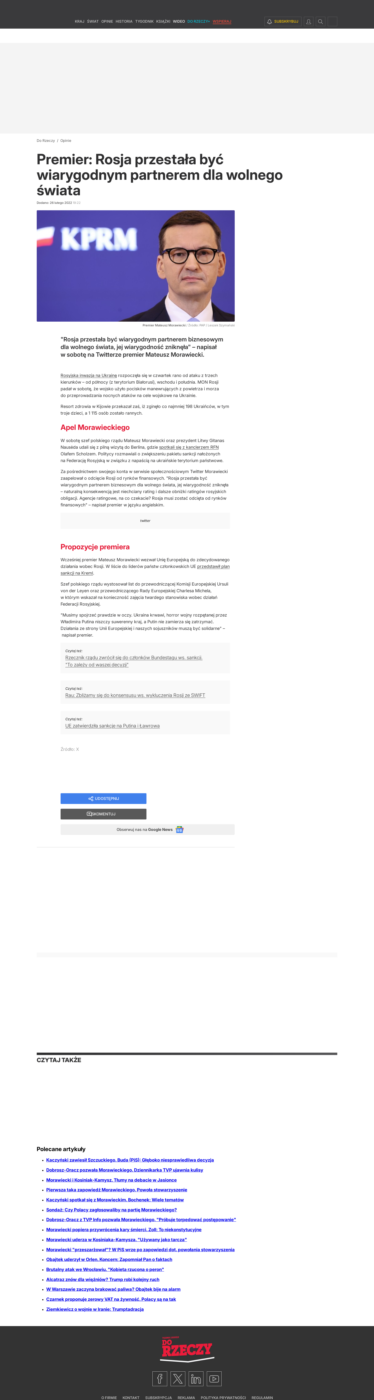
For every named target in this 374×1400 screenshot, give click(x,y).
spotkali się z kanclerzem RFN (189, 447)
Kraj (79, 35)
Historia (124, 35)
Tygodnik (144, 35)
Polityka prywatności (223, 1384)
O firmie (109, 1384)
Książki (163, 35)
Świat (93, 35)
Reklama (186, 1384)
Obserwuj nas (140, 815)
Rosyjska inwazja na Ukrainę (89, 375)
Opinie (107, 35)
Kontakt (131, 1384)
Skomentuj (196, 799)
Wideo (179, 35)
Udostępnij (107, 799)
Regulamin (262, 1384)
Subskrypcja (158, 1384)
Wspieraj (222, 35)
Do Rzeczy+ (198, 35)
